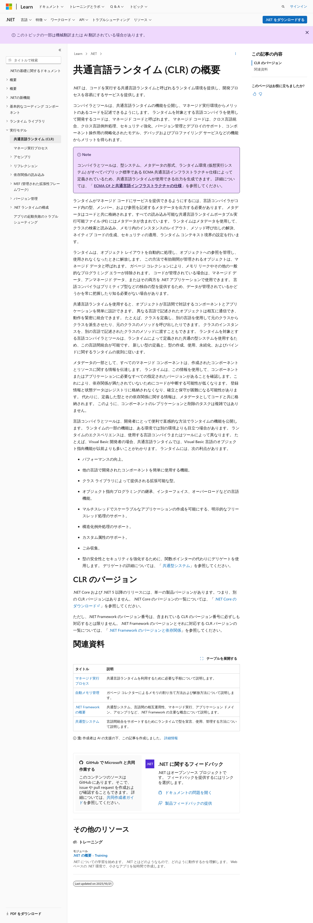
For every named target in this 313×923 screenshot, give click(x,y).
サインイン (298, 6)
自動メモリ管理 (87, 692)
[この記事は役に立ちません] (260, 94)
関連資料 (261, 69)
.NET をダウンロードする (285, 19)
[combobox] (33, 60)
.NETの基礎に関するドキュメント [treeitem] (35, 70)
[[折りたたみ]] (60, 50)
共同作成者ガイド (106, 800)
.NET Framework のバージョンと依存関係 (145, 630)
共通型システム (176, 565)
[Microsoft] (9, 6)
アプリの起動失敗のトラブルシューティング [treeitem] (36, 219)
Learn (78, 53)
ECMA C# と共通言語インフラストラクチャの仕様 (138, 185)
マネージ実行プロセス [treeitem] (31, 148)
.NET (93, 53)
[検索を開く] (283, 6)
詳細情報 (171, 738)
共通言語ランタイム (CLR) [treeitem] (34, 139)
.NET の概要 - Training (90, 855)
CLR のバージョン (268, 63)
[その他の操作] (235, 54)
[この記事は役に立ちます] (254, 94)
